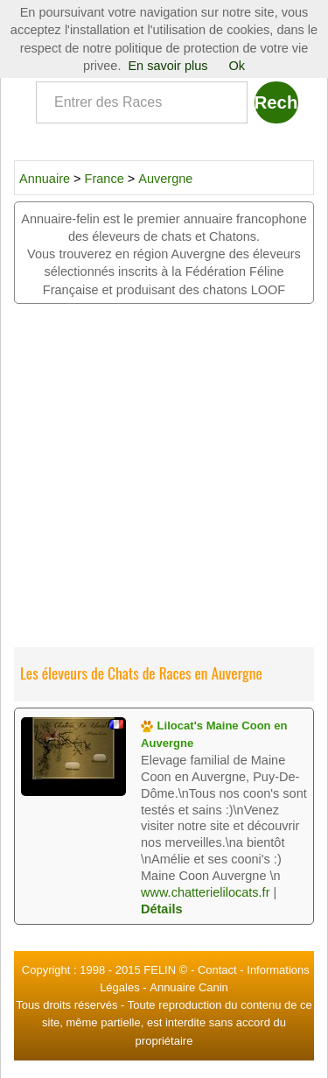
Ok (237, 66)
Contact (217, 969)
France (106, 179)
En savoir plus (167, 66)
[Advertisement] (164, 477)
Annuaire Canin (189, 987)
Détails (162, 909)
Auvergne (165, 179)
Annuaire (44, 179)
